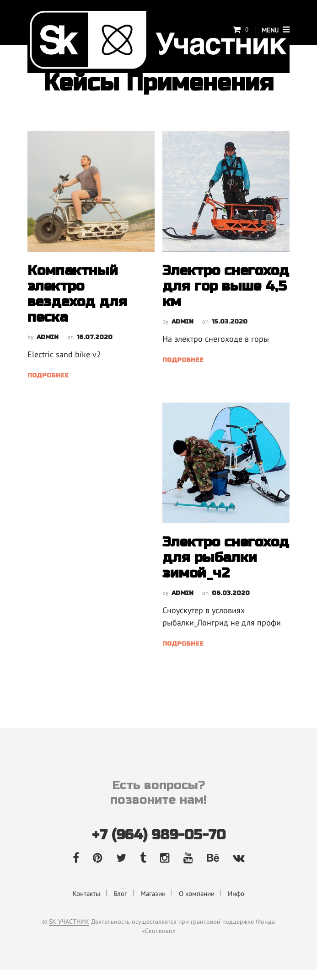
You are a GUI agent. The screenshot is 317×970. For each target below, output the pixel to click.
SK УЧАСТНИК (69, 922)
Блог (120, 893)
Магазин (153, 893)
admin (48, 337)
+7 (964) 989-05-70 (159, 835)
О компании (197, 893)
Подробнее (48, 375)
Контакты (86, 893)
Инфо (236, 893)
